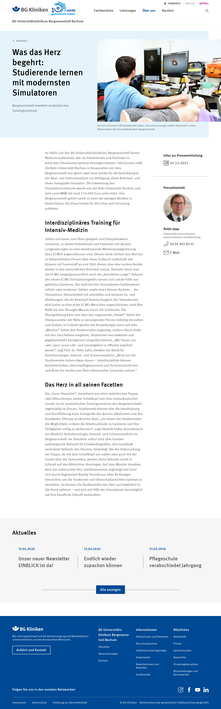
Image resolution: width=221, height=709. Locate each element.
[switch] (207, 11)
